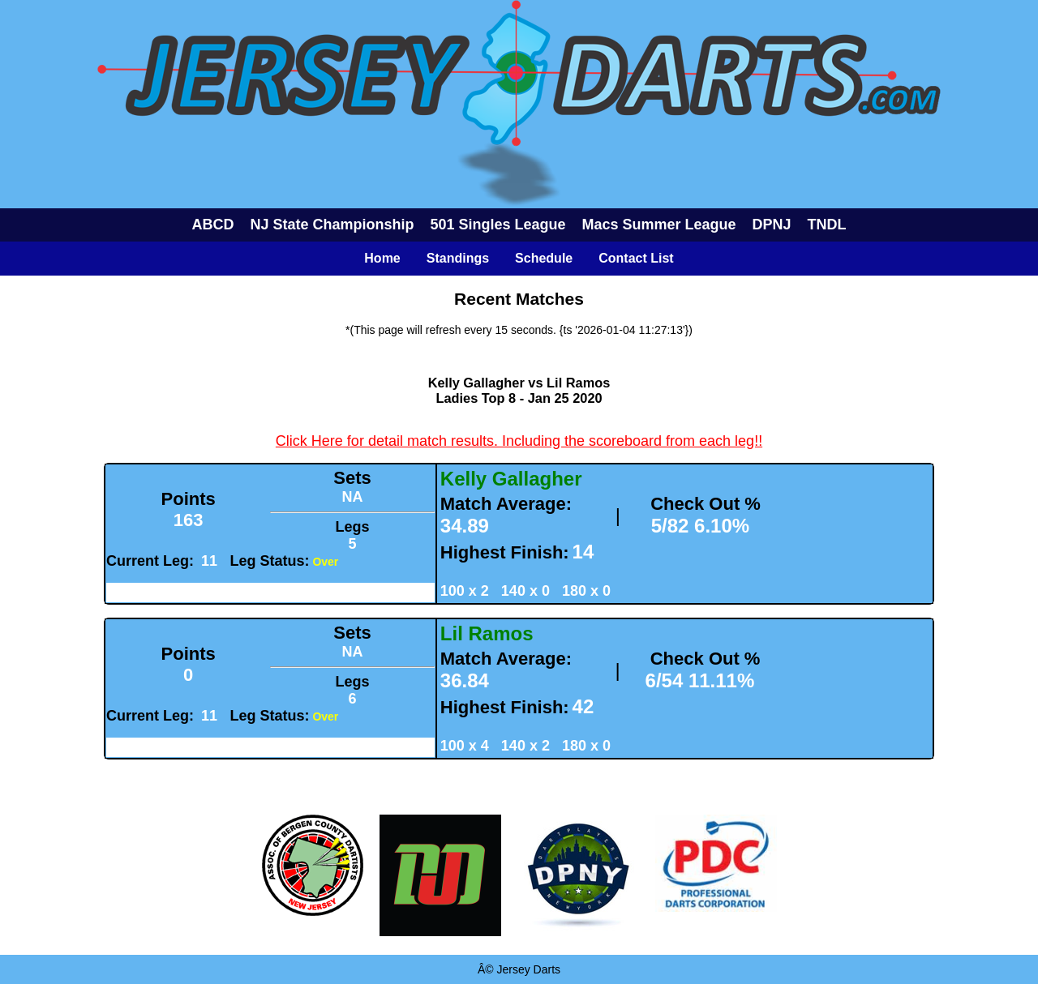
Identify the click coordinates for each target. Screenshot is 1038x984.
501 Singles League (497, 224)
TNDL (827, 224)
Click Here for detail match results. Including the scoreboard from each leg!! (519, 441)
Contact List (635, 258)
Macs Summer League (659, 224)
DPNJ (772, 224)
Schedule (544, 258)
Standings (458, 258)
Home (382, 258)
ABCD (212, 224)
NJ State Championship (332, 224)
